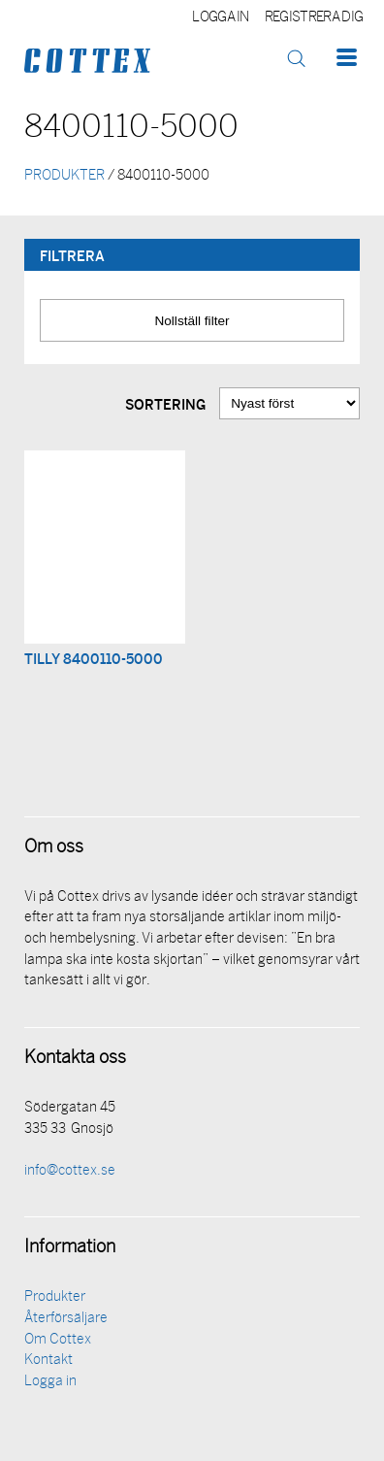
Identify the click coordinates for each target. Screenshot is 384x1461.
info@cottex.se (69, 1171)
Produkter (54, 1297)
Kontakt (48, 1360)
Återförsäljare (66, 1318)
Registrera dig (314, 18)
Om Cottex (57, 1340)
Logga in (220, 18)
